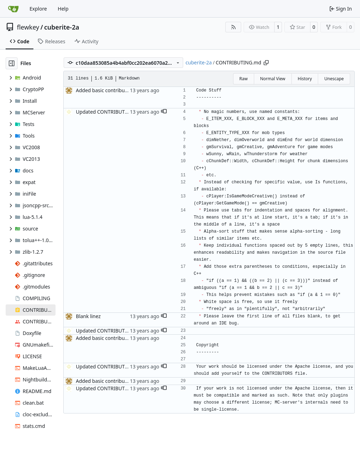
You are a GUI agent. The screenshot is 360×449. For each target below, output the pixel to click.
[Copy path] (266, 62)
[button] (164, 111)
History (305, 79)
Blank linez (88, 316)
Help (63, 8)
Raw (243, 79)
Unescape (333, 79)
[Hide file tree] (12, 63)
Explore (38, 8)
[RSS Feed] (233, 27)
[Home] (13, 8)
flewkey (28, 27)
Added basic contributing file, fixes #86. (121, 90)
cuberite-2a (61, 27)
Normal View (272, 79)
